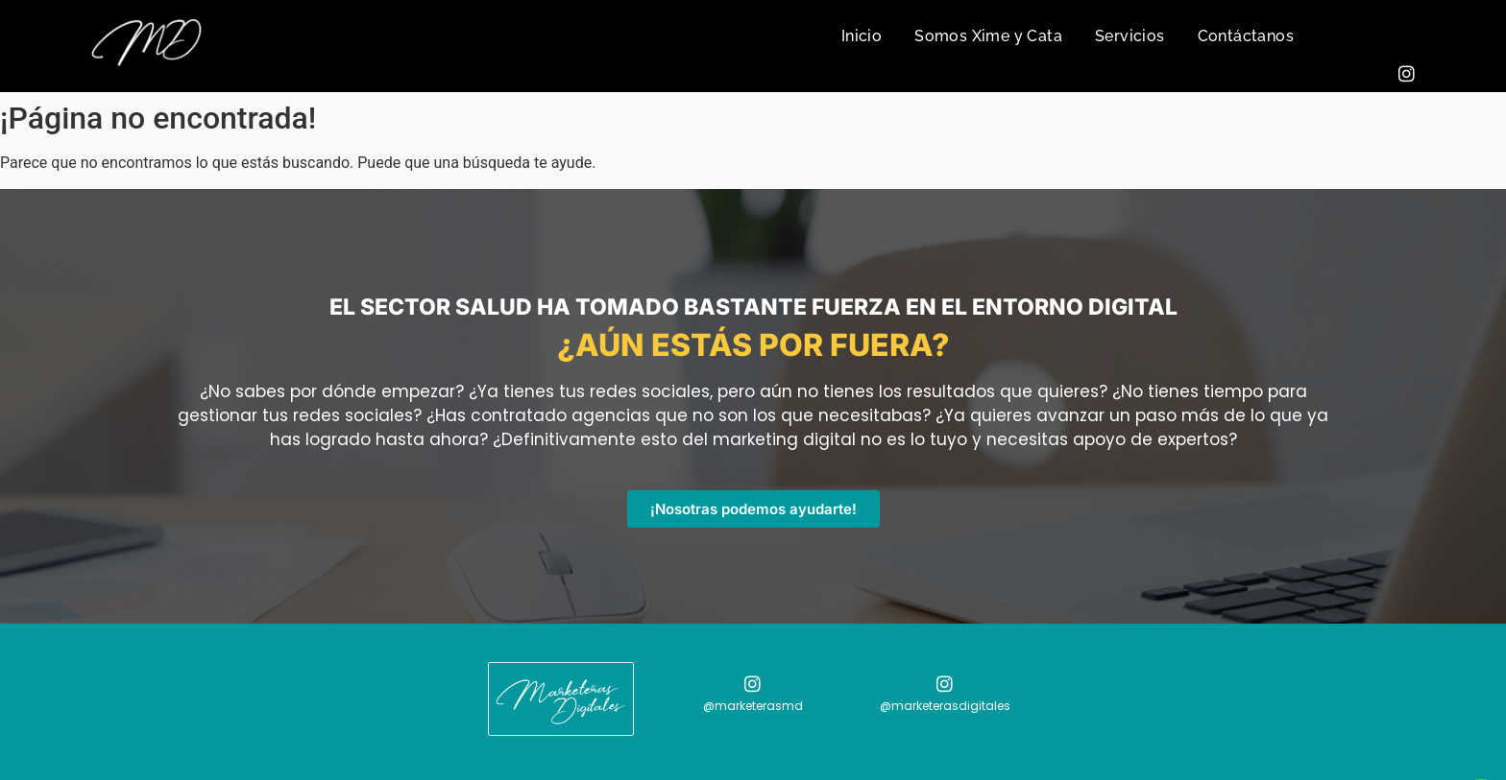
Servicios (1130, 36)
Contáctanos (1246, 36)
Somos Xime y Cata (988, 36)
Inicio (861, 36)
